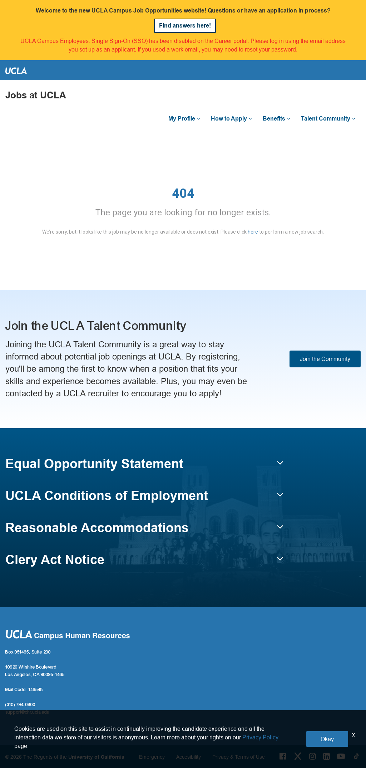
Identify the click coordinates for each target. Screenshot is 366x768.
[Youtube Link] (341, 756)
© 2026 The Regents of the (64, 756)
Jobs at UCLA (35, 95)
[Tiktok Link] (356, 756)
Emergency (152, 756)
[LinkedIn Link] (326, 756)
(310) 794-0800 (20, 705)
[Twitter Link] (297, 756)
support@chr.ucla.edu (27, 712)
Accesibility (188, 756)
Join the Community (325, 359)
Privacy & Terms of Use (238, 756)
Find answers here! (185, 25)
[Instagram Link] (312, 756)
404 (183, 193)
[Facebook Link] (283, 756)
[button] (144, 467)
